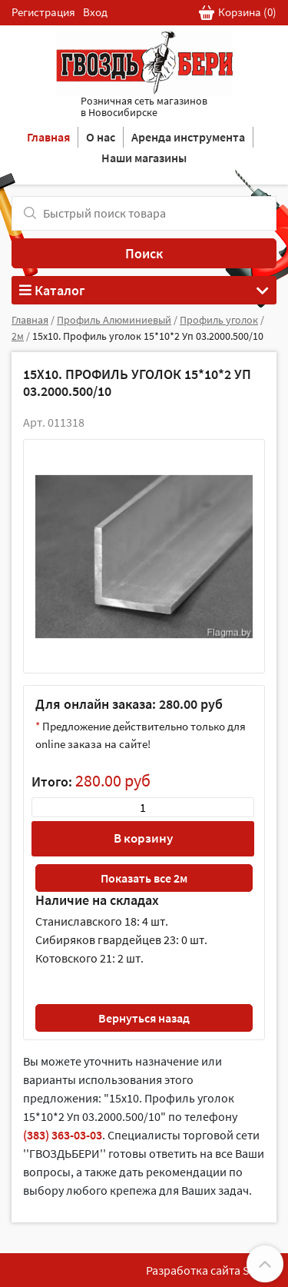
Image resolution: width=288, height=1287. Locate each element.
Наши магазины (144, 157)
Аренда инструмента (188, 137)
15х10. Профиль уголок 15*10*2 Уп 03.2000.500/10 (147, 336)
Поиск (144, 253)
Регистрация (43, 12)
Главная (48, 137)
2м (18, 336)
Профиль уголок (219, 320)
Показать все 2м (144, 878)
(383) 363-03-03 (62, 1134)
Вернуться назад (144, 1018)
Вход (95, 12)
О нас (100, 137)
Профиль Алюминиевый (114, 320)
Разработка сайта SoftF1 (211, 1270)
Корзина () (237, 13)
